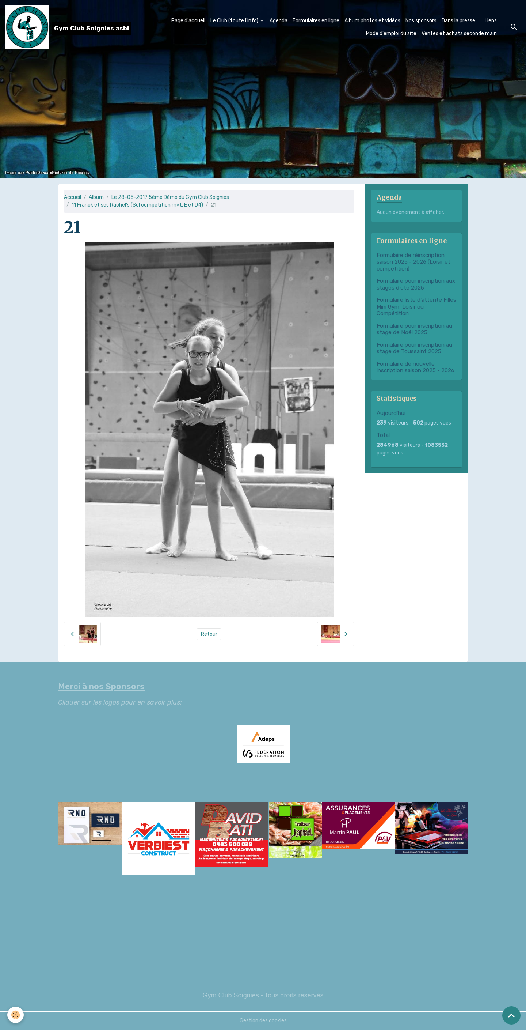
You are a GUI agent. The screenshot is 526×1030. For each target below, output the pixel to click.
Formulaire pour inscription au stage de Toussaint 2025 (414, 348)
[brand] (57, 27)
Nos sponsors (421, 21)
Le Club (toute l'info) (234, 21)
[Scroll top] (511, 1015)
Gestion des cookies (263, 1021)
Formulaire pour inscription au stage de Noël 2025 (414, 329)
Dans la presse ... (461, 21)
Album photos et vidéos (372, 21)
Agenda (278, 21)
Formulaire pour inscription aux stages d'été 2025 (416, 284)
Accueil (72, 197)
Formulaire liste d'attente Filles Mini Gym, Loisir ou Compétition (416, 307)
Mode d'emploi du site (391, 33)
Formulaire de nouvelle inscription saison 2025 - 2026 (415, 367)
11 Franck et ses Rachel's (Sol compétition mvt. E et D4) (137, 205)
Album (96, 197)
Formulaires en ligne (316, 21)
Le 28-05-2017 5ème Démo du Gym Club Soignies (170, 197)
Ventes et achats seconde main (459, 33)
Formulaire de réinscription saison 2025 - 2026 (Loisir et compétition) (413, 262)
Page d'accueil (188, 21)
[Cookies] (15, 1015)
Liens (491, 21)
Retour (209, 634)
